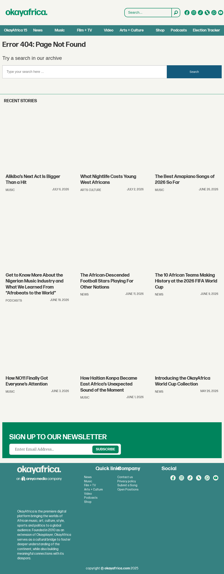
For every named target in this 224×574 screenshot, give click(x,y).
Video (108, 30)
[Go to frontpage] (26, 12)
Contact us (125, 477)
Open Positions (128, 489)
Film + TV (84, 30)
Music (60, 30)
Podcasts (179, 30)
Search (194, 71)
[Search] (175, 12)
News (37, 30)
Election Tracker (206, 30)
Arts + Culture (132, 30)
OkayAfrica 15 (15, 30)
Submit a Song (127, 485)
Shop (160, 30)
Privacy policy (126, 481)
